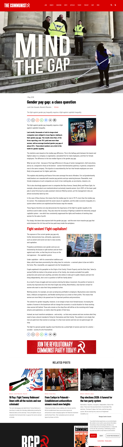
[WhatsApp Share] (41, 120)
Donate (51, 5)
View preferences (113, 436)
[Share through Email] (50, 120)
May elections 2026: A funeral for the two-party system (96, 399)
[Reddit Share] (37, 120)
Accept (93, 436)
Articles (72, 5)
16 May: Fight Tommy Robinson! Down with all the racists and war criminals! (25, 401)
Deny (101, 436)
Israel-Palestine (18, 394)
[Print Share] (54, 120)
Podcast (86, 5)
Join (46, 5)
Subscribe (58, 5)
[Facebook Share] (28, 120)
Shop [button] (92, 5)
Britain (56, 107)
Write (65, 5)
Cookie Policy (101, 440)
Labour (92, 394)
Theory (79, 5)
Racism (25, 394)
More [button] (98, 5)
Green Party (52, 394)
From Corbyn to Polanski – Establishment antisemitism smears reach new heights (58, 401)
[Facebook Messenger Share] (46, 120)
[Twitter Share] (33, 120)
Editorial (87, 394)
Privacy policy (108, 440)
